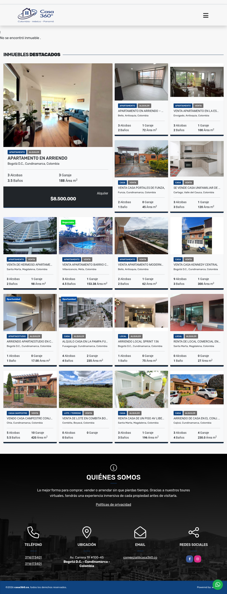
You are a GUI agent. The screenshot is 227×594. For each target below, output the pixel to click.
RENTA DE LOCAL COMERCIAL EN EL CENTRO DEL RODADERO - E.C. (197, 341)
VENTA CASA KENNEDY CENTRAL (196, 264)
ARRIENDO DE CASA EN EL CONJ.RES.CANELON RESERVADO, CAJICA (197, 418)
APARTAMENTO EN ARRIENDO (37, 158)
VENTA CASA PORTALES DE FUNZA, (141, 187)
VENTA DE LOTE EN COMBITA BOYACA (85, 418)
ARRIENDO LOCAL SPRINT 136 (138, 341)
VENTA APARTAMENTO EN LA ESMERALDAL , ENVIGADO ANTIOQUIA (197, 111)
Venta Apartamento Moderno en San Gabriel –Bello (141, 264)
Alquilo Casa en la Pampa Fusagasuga (85, 341)
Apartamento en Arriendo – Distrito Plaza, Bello (141, 111)
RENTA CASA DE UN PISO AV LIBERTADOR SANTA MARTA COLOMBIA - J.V (141, 418)
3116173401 (33, 557)
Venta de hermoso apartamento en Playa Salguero (30, 264)
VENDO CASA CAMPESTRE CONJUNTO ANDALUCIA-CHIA (30, 418)
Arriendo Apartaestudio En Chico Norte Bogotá (30, 341)
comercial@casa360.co (140, 557)
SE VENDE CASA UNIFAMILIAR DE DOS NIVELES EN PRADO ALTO (197, 187)
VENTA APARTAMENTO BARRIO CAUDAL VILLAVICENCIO (85, 264)
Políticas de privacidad (113, 505)
